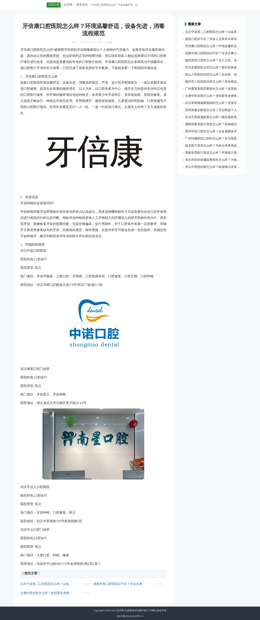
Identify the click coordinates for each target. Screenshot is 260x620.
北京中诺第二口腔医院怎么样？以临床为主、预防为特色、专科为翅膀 (44, 584)
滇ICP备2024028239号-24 (130, 616)
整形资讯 (82, 4)
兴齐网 (68, 4)
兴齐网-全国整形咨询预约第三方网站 (136, 610)
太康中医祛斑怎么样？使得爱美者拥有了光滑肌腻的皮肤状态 (44, 593)
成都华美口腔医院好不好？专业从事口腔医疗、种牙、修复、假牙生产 (117, 584)
